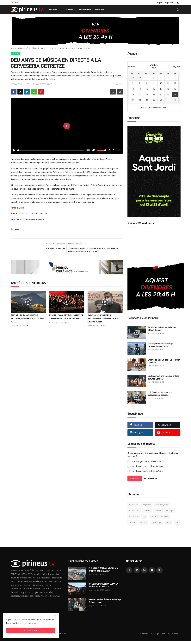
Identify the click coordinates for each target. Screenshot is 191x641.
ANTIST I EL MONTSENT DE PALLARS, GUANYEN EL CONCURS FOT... (28, 318)
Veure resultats (150, 478)
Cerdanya (133, 504)
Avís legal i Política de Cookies (164, 633)
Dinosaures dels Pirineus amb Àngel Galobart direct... (105, 600)
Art (177, 522)
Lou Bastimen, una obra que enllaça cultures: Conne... (163, 377)
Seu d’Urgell (156, 522)
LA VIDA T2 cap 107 (55, 248)
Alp (144, 516)
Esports (158, 510)
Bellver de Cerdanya (159, 516)
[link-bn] (95, 31)
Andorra (143, 522)
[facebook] (129, 570)
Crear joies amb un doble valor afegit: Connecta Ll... (164, 361)
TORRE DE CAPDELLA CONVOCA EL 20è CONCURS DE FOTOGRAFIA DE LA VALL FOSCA (93, 250)
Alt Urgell (170, 510)
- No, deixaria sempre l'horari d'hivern (147, 466)
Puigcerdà (147, 504)
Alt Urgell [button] (55, 10)
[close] (55, 615)
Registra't (169, 2)
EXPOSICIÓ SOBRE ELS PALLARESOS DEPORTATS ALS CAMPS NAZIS (103, 318)
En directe (142, 633)
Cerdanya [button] (70, 10)
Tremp (132, 522)
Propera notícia (77, 243)
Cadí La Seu (134, 510)
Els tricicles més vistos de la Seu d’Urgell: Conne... (162, 328)
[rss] (159, 570)
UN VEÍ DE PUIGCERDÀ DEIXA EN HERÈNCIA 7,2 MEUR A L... (103, 585)
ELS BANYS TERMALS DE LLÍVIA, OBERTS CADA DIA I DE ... (104, 569)
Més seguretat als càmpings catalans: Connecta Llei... (160, 345)
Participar (134, 478)
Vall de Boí (133, 516)
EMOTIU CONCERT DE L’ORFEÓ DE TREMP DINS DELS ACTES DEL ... (66, 317)
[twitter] (137, 570)
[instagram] (144, 570)
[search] (177, 9)
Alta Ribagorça (162, 504)
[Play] (14, 150)
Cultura (34, 48)
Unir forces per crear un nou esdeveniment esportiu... (160, 393)
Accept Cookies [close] (31, 630)
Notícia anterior (55, 243)
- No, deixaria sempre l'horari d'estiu (146, 471)
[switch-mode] (178, 3)
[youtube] (152, 570)
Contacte (14, 2)
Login (159, 2)
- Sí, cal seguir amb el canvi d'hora (145, 461)
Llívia (168, 522)
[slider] (50, 150)
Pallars (147, 510)
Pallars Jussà (22, 48)
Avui (12, 48)
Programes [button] (85, 10)
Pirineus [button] (99, 10)
